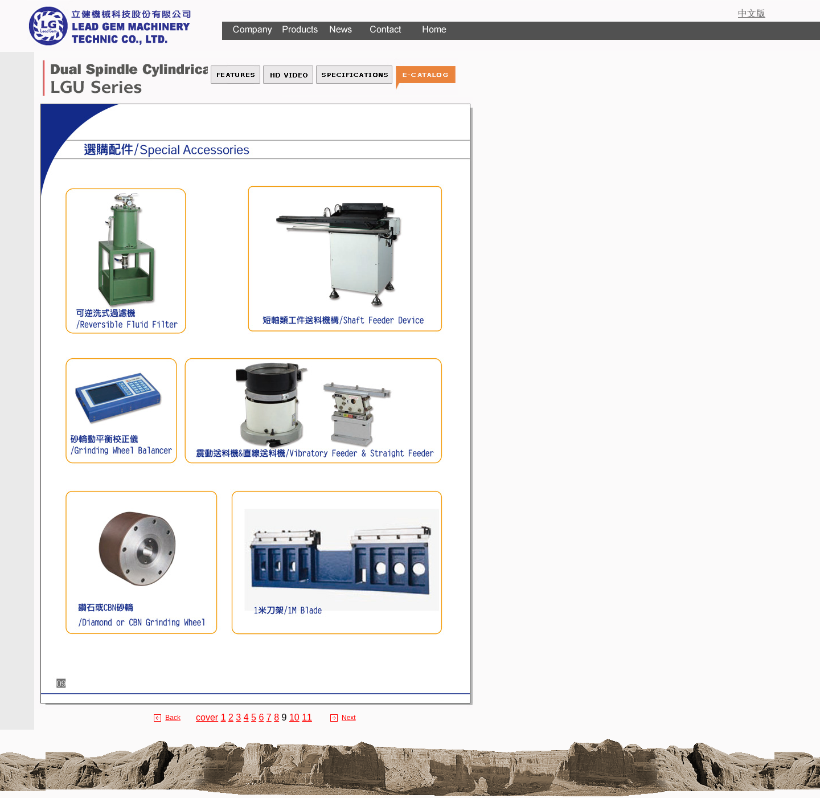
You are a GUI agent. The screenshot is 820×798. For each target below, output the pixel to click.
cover (207, 717)
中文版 (751, 13)
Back (173, 718)
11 (307, 717)
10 (294, 717)
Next (349, 718)
